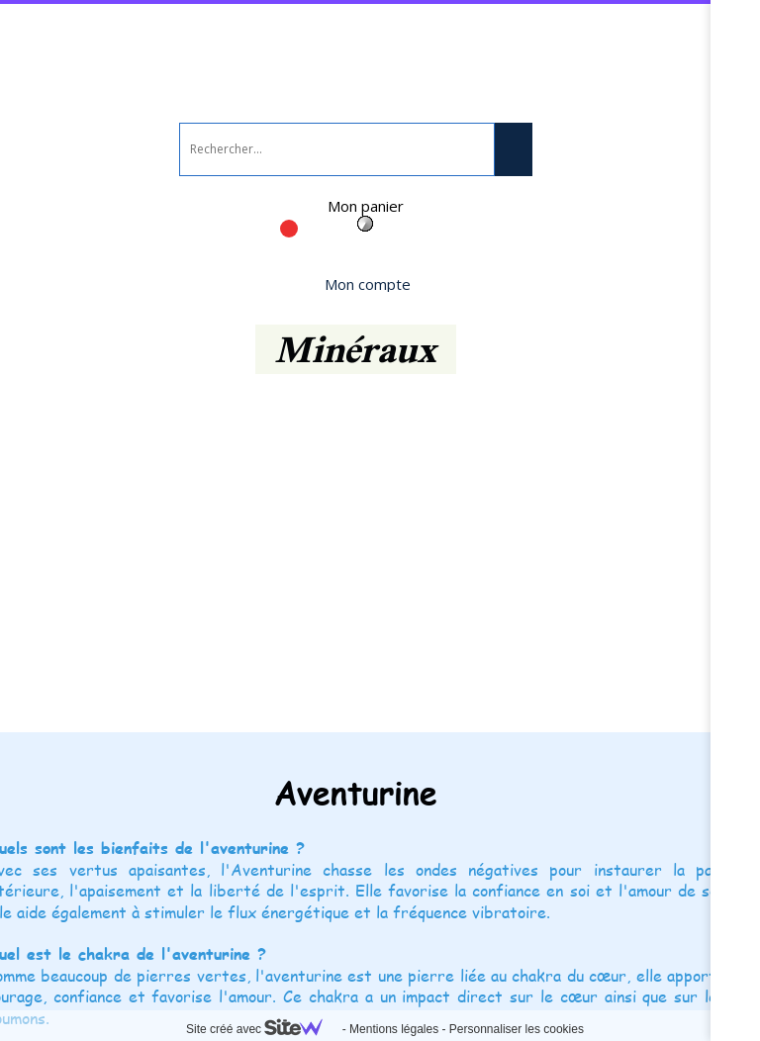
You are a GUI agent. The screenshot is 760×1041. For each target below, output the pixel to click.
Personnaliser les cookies (516, 1029)
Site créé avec (262, 1029)
